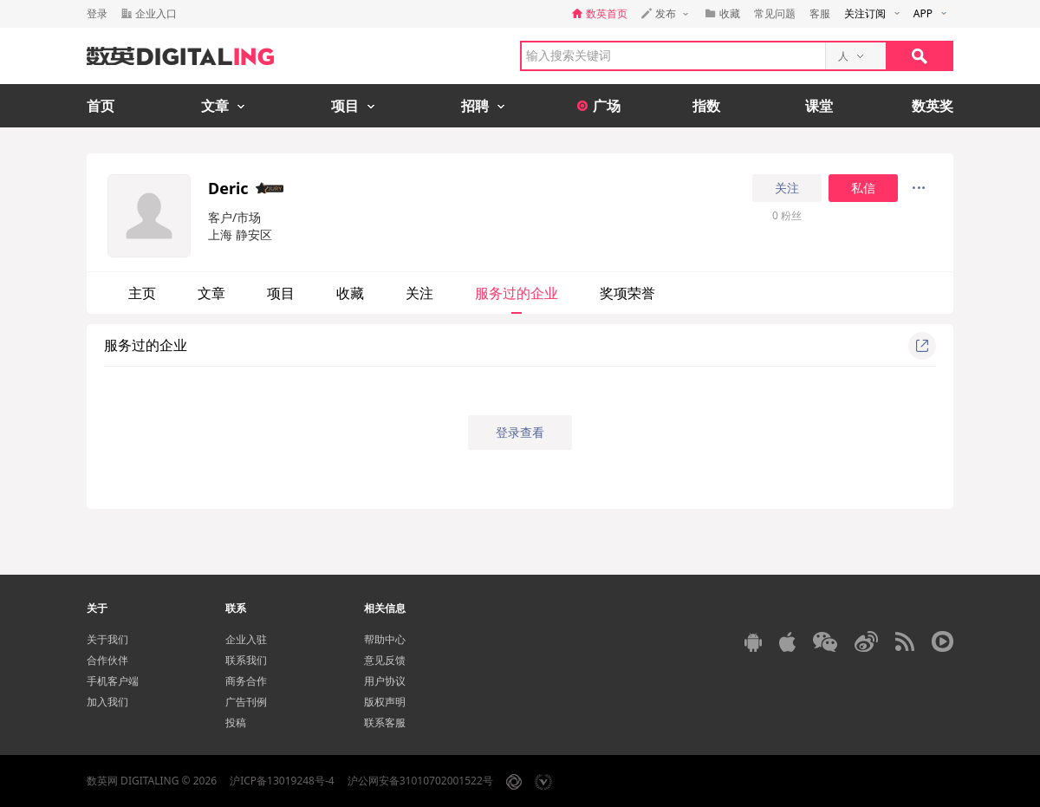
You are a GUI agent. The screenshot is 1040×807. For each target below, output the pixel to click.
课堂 (819, 105)
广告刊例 (246, 701)
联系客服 (385, 722)
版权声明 (385, 701)
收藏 (350, 293)
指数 (706, 105)
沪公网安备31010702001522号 (420, 780)
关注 (787, 188)
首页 (100, 105)
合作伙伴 (107, 660)
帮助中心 (385, 639)
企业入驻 (246, 639)
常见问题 (775, 13)
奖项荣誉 (627, 293)
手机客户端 (113, 681)
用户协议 (385, 681)
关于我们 (107, 639)
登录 (97, 13)
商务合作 (246, 681)
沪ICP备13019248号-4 (282, 780)
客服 (819, 13)
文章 (211, 293)
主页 (142, 293)
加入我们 (107, 701)
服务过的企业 (516, 293)
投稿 (235, 722)
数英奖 (932, 105)
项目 (281, 293)
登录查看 (520, 432)
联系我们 (246, 660)
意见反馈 (385, 660)
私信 (863, 188)
